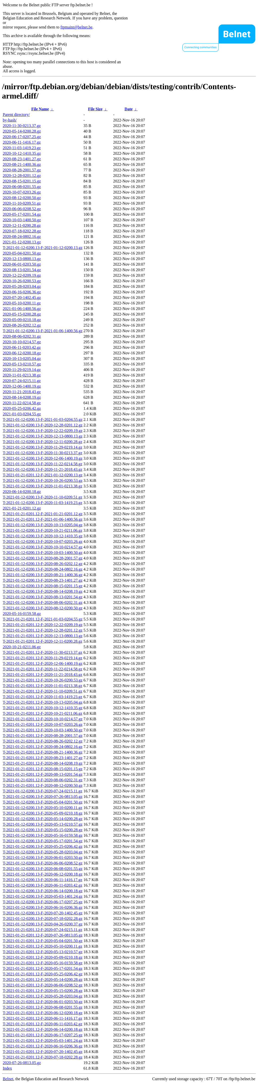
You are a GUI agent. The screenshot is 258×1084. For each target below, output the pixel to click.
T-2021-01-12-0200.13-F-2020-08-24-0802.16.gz (42, 569)
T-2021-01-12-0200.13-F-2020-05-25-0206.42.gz (42, 846)
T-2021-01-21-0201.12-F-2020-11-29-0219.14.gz (42, 658)
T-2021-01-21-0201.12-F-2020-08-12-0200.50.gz (42, 785)
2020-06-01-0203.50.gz (22, 264)
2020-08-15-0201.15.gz (22, 181)
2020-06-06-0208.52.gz (22, 209)
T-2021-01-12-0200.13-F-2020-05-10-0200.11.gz (42, 808)
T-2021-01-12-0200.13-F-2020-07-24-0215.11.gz (42, 791)
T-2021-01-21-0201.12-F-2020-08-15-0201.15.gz (42, 769)
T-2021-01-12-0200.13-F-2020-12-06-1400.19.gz (42, 458)
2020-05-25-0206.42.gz (22, 408)
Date (128, 109)
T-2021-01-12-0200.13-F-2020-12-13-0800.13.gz (42, 436)
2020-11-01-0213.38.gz (22, 375)
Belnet (8, 1079)
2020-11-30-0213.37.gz (22, 125)
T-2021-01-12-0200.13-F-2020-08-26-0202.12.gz (42, 564)
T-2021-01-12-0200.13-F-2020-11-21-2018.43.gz (42, 469)
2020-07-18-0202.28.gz (22, 231)
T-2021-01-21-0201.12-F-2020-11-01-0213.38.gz (42, 686)
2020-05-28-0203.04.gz (22, 286)
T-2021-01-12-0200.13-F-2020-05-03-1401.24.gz (42, 896)
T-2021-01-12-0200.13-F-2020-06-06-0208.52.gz (42, 863)
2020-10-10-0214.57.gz (22, 342)
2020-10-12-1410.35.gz (22, 153)
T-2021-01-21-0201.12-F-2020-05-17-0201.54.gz (42, 968)
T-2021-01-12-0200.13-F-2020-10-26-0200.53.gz (42, 480)
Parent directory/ (16, 114)
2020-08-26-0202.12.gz (22, 325)
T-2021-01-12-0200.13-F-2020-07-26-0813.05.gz (42, 796)
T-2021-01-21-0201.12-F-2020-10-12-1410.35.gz (42, 708)
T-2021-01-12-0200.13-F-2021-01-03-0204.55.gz (42, 419)
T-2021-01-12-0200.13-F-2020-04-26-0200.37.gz (42, 924)
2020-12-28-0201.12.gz (22, 175)
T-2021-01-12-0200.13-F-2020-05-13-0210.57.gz (42, 824)
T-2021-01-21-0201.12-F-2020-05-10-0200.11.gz (42, 946)
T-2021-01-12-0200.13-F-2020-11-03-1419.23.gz (42, 503)
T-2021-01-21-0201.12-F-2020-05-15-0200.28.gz (42, 990)
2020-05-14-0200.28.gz (22, 131)
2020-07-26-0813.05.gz (22, 1063)
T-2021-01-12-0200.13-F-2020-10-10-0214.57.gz (42, 547)
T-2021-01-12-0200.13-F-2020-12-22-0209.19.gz (42, 430)
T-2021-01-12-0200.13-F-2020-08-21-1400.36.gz (42, 575)
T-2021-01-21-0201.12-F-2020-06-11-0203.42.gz (42, 1024)
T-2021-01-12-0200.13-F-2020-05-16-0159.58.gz (42, 835)
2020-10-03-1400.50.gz (22, 220)
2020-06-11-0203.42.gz (22, 347)
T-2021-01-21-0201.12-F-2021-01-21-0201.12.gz (42, 514)
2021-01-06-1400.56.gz (22, 308)
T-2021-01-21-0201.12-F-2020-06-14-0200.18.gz (42, 1029)
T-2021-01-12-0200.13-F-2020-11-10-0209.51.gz (42, 497)
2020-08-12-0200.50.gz (22, 198)
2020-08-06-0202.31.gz (22, 336)
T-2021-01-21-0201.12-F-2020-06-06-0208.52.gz (42, 985)
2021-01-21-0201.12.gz (22, 508)
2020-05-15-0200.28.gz (22, 314)
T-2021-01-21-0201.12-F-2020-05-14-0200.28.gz (42, 979)
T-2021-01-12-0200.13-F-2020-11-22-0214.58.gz (42, 464)
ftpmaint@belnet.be (76, 27)
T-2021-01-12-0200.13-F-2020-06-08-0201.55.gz (42, 868)
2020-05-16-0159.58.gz (22, 613)
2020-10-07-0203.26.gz (22, 192)
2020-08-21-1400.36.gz (22, 164)
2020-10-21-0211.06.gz (22, 647)
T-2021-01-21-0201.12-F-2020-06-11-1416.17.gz (42, 1018)
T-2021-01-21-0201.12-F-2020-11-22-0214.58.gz (42, 669)
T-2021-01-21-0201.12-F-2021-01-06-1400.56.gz (42, 519)
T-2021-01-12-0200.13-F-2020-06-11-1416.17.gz (42, 880)
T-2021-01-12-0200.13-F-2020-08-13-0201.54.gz (42, 597)
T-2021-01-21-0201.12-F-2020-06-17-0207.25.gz (42, 1035)
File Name (40, 109)
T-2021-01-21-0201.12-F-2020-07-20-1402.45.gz (42, 1051)
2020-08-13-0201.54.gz (22, 270)
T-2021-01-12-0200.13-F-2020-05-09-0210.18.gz (42, 813)
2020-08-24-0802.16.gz (22, 236)
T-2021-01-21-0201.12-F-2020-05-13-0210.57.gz (42, 952)
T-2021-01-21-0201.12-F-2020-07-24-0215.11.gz (42, 929)
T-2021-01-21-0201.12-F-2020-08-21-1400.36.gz (42, 752)
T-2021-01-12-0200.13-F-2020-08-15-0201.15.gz (42, 586)
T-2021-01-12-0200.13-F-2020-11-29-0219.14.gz (42, 447)
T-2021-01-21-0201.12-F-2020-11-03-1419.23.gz (42, 697)
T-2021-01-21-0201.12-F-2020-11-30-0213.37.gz (42, 652)
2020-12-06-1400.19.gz (22, 386)
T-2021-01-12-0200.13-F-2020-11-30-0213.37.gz (42, 453)
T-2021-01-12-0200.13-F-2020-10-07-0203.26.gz (42, 541)
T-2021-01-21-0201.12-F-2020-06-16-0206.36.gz (42, 1046)
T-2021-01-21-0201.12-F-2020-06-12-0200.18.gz (42, 1013)
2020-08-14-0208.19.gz (22, 397)
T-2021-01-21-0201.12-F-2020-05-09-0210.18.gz (42, 957)
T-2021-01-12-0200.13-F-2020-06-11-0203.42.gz (42, 885)
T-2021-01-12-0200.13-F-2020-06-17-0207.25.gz (42, 902)
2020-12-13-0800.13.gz (22, 259)
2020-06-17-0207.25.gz (22, 137)
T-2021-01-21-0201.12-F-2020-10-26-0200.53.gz (42, 680)
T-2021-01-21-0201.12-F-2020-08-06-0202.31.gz (42, 780)
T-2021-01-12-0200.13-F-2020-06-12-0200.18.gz (42, 874)
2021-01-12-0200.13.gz (22, 242)
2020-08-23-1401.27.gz (22, 159)
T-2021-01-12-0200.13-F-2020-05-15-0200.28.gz (42, 830)
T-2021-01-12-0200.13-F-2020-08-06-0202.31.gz (42, 602)
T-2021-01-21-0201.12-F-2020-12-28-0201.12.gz (42, 630)
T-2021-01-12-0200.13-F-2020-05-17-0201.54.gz (42, 841)
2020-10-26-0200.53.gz (22, 281)
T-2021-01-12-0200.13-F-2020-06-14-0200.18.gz (42, 891)
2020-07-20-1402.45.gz (22, 297)
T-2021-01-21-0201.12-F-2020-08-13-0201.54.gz (42, 774)
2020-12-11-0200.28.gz (22, 225)
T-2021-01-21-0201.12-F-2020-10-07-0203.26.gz (42, 724)
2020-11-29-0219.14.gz (22, 369)
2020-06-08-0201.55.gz (22, 186)
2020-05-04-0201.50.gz (22, 253)
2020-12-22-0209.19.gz (22, 275)
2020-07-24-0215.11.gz (22, 381)
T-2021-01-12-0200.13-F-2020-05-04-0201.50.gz (42, 802)
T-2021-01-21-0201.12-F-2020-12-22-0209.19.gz (42, 625)
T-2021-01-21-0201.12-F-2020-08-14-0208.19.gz (42, 763)
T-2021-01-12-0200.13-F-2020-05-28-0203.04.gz (42, 852)
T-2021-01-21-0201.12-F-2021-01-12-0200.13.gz (42, 475)
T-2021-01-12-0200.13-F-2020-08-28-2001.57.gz (42, 558)
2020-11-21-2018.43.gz (22, 392)
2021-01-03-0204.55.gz (22, 414)
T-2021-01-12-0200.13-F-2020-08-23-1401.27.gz (42, 580)
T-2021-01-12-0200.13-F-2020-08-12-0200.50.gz (42, 608)
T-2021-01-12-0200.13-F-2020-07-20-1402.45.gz (42, 913)
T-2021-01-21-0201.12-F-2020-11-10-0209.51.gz (42, 691)
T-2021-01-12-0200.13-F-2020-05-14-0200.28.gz (42, 819)
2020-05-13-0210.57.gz (22, 364)
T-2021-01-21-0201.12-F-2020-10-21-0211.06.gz (42, 713)
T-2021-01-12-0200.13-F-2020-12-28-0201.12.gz (42, 425)
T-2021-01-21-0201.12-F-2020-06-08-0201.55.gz (42, 1007)
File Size (95, 109)
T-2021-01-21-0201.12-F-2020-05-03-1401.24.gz (42, 1040)
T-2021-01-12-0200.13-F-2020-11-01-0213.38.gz (42, 486)
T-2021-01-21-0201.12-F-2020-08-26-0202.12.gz (42, 741)
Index (7, 1068)
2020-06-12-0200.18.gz (22, 353)
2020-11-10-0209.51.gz (22, 203)
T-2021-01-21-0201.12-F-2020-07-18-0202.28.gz (42, 1057)
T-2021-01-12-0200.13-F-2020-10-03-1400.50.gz (42, 552)
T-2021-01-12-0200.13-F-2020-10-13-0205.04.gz (42, 525)
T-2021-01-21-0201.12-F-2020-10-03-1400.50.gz (42, 730)
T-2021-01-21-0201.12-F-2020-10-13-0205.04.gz (42, 702)
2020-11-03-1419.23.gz (22, 148)
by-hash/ (10, 120)
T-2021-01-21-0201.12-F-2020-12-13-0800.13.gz (42, 636)
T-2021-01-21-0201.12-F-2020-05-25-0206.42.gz (42, 974)
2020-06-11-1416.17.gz (22, 142)
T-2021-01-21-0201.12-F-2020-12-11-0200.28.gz (42, 641)
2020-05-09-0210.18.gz (22, 320)
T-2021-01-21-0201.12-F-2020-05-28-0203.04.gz (42, 996)
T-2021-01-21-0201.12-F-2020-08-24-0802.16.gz (42, 747)
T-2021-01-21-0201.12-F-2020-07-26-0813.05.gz (42, 935)
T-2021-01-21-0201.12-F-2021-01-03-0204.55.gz (42, 619)
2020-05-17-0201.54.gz (22, 214)
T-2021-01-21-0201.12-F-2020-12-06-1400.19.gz (42, 663)
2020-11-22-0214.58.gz (22, 403)
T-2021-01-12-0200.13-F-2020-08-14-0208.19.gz (42, 591)
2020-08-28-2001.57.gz (22, 170)
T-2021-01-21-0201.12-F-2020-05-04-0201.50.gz (42, 941)
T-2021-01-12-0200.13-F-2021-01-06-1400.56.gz (42, 331)
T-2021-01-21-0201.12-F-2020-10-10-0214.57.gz (42, 719)
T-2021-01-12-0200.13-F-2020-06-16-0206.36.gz (42, 907)
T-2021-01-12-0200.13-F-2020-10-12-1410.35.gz (42, 536)
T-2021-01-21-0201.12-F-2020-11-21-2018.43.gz (42, 674)
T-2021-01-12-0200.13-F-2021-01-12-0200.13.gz (42, 247)
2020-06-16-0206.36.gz (22, 292)
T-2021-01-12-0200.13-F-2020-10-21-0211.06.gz (42, 530)
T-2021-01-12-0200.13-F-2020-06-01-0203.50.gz (42, 857)
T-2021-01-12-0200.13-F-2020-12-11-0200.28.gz (42, 442)
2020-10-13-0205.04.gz (22, 358)
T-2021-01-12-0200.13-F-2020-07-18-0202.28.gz (42, 918)
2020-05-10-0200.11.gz (22, 303)
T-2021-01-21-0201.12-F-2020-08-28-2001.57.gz (42, 735)
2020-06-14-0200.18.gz (22, 491)
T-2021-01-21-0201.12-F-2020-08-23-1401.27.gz (42, 758)
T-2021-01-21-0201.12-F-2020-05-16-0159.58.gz (42, 963)
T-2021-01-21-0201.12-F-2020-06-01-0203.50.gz (42, 1002)
